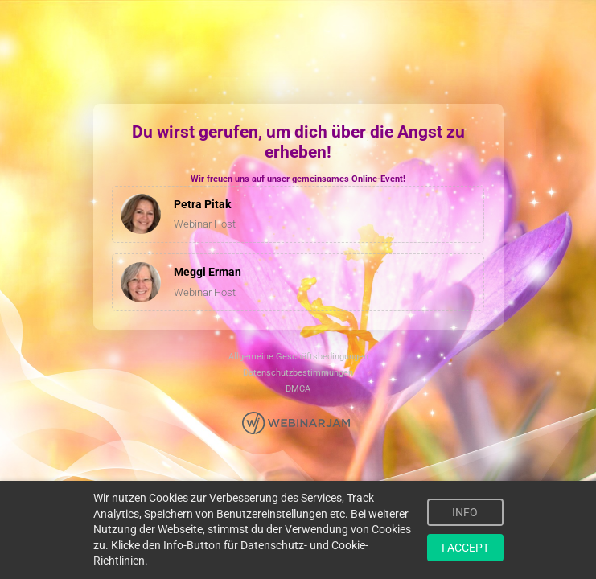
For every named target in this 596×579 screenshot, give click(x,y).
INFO (465, 512)
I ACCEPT (465, 547)
